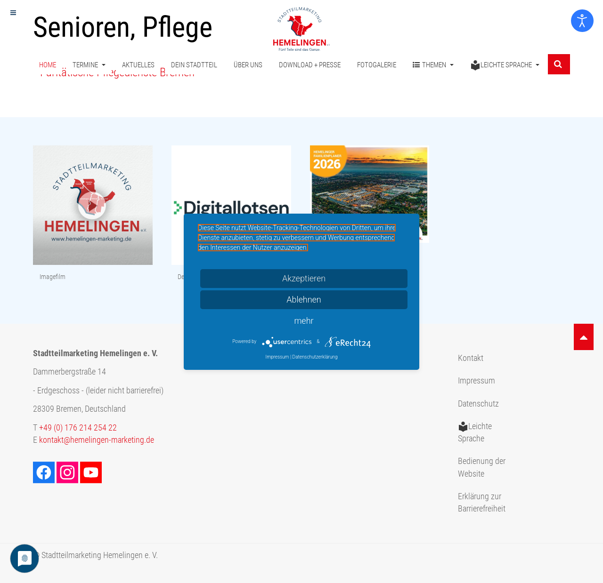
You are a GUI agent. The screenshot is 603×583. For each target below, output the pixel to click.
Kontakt (470, 358)
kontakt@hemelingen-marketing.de (96, 440)
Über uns (248, 65)
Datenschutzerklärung (315, 356)
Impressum (476, 380)
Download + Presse (310, 65)
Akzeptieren (304, 278)
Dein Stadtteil (194, 65)
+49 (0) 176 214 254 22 (78, 427)
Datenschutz (478, 403)
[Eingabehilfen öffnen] (582, 20)
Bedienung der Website (481, 467)
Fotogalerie (376, 65)
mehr (303, 321)
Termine (89, 65)
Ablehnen (303, 299)
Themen (433, 65)
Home (47, 65)
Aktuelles (138, 65)
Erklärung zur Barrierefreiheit (481, 502)
